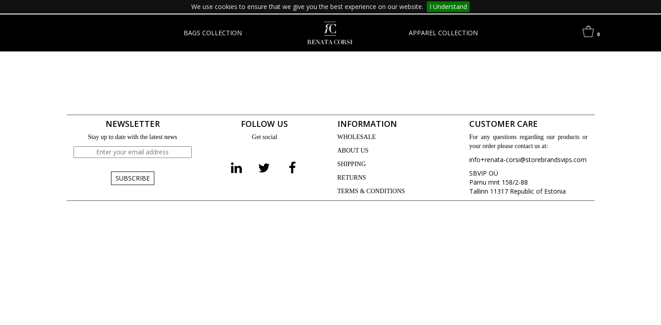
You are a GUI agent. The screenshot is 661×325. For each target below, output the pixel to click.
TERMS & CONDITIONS (371, 191)
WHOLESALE (356, 137)
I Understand (448, 6)
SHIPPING (351, 164)
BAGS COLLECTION (213, 32)
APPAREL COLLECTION (443, 32)
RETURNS (351, 177)
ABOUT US (353, 150)
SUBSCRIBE (133, 178)
